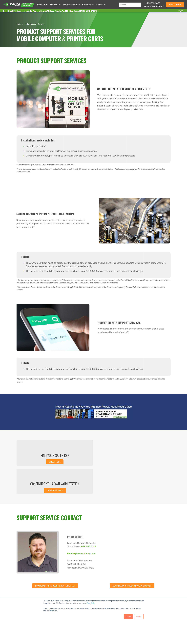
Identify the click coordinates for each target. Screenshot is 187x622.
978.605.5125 (97, 518)
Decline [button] (138, 616)
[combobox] (130, 4)
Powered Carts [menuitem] (101, 586)
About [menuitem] (149, 586)
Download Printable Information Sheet (55, 557)
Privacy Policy (91, 603)
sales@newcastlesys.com (153, 6)
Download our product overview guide (132, 557)
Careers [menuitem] (150, 596)
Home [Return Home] (19, 24)
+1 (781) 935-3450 (152, 3)
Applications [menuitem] (100, 596)
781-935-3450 (29, 588)
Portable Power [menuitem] (101, 591)
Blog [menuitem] (123, 591)
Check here (53, 462)
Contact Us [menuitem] (151, 591)
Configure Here (133, 462)
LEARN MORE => (93, 11)
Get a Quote (175, 5)
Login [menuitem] (180, 11)
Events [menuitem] (124, 596)
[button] (42, 4)
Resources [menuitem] (125, 586)
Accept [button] (128, 616)
